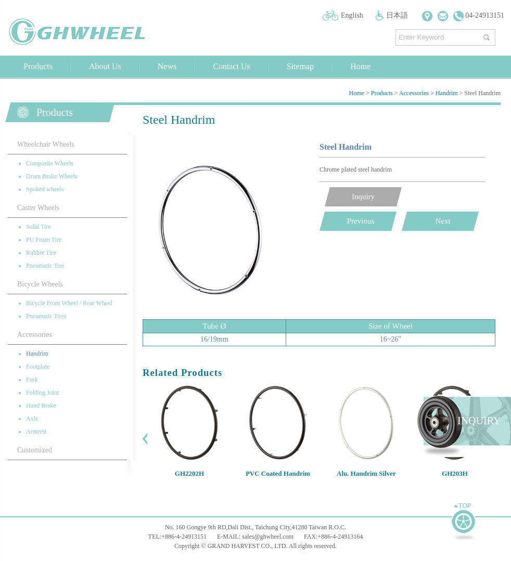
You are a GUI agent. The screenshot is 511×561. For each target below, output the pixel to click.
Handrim (447, 93)
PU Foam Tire (43, 239)
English (352, 15)
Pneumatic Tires (46, 316)
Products (38, 66)
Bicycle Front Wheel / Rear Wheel (69, 303)
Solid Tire (38, 226)
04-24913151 (478, 15)
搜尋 (487, 35)
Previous (361, 221)
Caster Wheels (38, 208)
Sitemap (300, 66)
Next (442, 221)
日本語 (397, 15)
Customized (34, 450)
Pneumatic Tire (45, 265)
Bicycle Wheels (40, 284)
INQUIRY (479, 420)
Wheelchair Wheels (45, 144)
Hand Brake (41, 405)
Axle (32, 418)
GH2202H (189, 473)
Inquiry (363, 196)
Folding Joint (42, 392)
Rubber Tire (41, 252)
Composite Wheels (49, 163)
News (167, 66)
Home (360, 66)
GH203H (455, 473)
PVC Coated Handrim (278, 473)
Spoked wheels (44, 189)
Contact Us (231, 66)
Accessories (414, 93)
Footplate (37, 366)
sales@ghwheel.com (267, 536)
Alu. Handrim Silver (366, 473)
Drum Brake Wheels (51, 176)
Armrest (36, 431)
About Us (105, 66)
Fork (32, 379)
